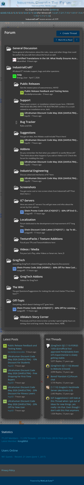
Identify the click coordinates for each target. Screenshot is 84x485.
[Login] (73, 3)
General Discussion (25, 48)
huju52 (11, 366)
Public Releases (30, 83)
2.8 (35, 12)
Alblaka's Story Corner (34, 317)
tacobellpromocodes (16, 352)
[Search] (65, 4)
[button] (77, 40)
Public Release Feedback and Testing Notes (46, 91)
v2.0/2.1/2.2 (6, 12)
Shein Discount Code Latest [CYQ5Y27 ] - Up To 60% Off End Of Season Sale (51, 229)
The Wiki (18, 287)
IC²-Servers (27, 200)
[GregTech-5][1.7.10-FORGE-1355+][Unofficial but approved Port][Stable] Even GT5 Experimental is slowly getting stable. (65, 351)
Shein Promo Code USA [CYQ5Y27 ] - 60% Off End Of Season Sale (51, 210)
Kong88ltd (23, 441)
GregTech (19, 260)
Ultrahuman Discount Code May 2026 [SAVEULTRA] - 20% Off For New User (51, 112)
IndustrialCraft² (23, 67)
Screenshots (28, 187)
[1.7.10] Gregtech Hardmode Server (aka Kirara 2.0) (65, 389)
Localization (28, 219)
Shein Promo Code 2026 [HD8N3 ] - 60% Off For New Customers (47, 267)
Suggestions (28, 132)
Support (25, 100)
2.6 (25, 12)
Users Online (9, 450)
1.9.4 (79, 12)
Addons (25, 149)
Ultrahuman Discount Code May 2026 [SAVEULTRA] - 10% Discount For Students (51, 178)
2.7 (30, 12)
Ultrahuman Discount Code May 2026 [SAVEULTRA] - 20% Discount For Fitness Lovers (51, 140)
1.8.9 (73, 12)
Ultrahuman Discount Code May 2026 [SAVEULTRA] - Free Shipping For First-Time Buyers (51, 161)
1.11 (42, 15)
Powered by (42, 480)
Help (19, 74)
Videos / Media (29, 249)
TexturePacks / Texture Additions (41, 238)
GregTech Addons (31, 276)
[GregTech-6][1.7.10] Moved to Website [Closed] (64, 367)
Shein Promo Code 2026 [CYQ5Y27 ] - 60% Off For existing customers (47, 308)
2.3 (15, 12)
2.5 (20, 12)
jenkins (54, 9)
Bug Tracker (28, 122)
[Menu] (80, 4)
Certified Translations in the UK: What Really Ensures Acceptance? (47, 58)
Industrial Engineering (34, 170)
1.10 (36, 15)
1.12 (48, 15)
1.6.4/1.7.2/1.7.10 (60, 12)
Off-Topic (18, 300)
